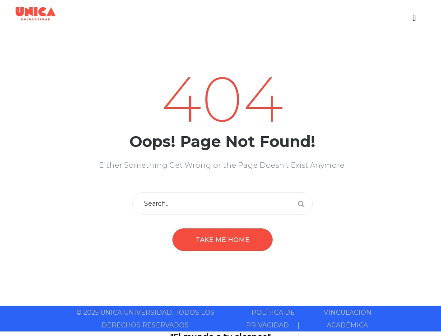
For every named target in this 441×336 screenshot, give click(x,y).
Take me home (222, 240)
